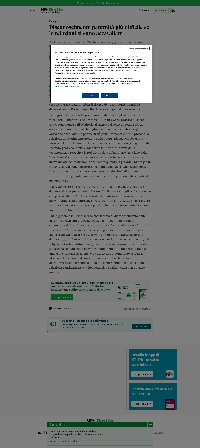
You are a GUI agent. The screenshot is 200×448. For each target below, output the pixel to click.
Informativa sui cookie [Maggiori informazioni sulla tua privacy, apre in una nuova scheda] (86, 73)
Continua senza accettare (138, 49)
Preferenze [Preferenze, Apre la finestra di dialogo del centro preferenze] (91, 95)
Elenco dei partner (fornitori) (67, 86)
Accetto (109, 95)
